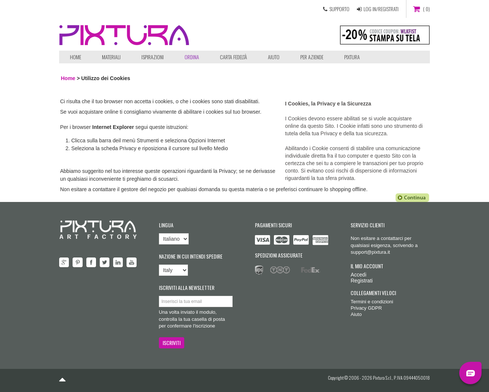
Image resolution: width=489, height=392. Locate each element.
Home (75, 57)
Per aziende (311, 57)
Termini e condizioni (372, 301)
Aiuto (273, 57)
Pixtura (352, 57)
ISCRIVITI (171, 343)
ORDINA (192, 57)
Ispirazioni (152, 57)
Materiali (111, 57)
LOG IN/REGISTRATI (381, 9)
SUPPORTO (339, 9)
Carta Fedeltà (233, 57)
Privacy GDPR (366, 308)
